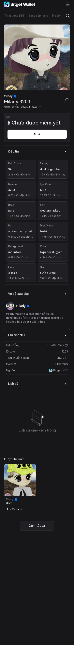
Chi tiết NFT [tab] (37, 335)
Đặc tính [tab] (37, 151)
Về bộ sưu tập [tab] (37, 294)
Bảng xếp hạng (38, 15)
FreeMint (58, 15)
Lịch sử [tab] (37, 384)
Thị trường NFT (14, 15)
